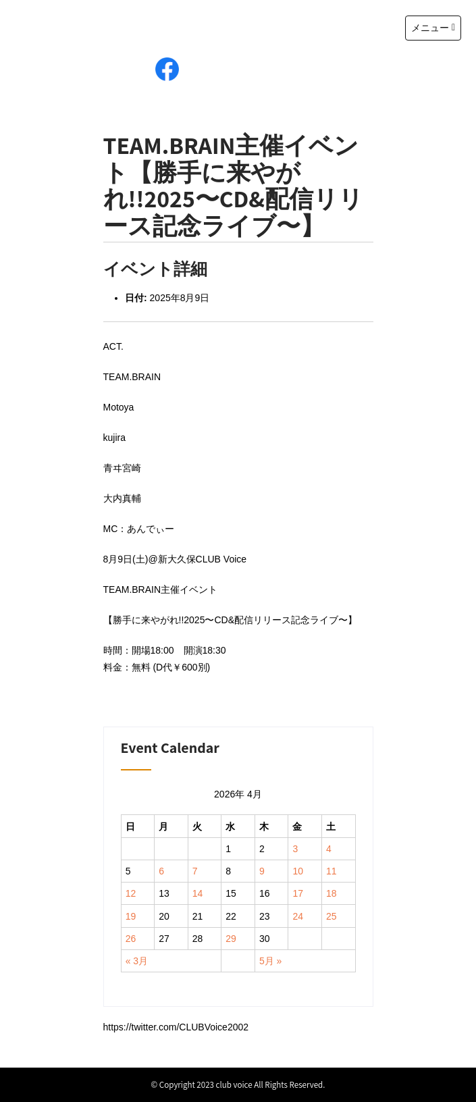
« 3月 (137, 960)
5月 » (270, 960)
